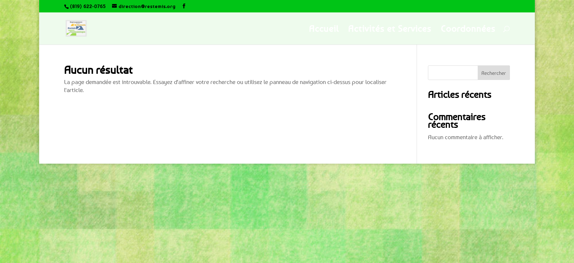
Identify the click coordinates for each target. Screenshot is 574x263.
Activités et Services (389, 30)
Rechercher (493, 73)
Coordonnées (468, 30)
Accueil (324, 30)
